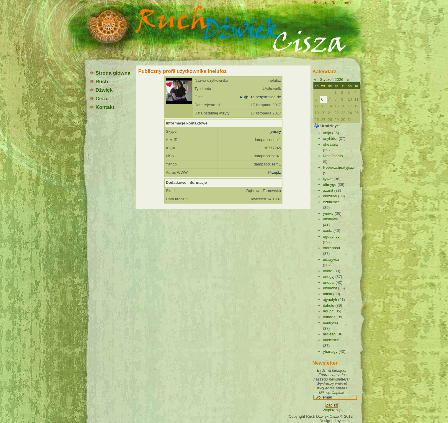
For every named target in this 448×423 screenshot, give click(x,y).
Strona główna (109, 73)
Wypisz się (331, 410)
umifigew (330, 219)
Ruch (98, 81)
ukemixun (331, 340)
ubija (327, 133)
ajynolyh (330, 299)
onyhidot (330, 138)
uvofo (327, 271)
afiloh (327, 294)
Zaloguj (320, 3)
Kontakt (102, 107)
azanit (328, 190)
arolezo (329, 334)
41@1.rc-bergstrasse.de (260, 97)
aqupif (328, 311)
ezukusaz (331, 202)
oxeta (327, 230)
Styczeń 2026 (331, 79)
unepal (328, 282)
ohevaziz (330, 144)
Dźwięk (101, 90)
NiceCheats (333, 156)
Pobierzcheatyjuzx (338, 167)
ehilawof (330, 288)
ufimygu (329, 184)
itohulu (328, 305)
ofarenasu (331, 248)
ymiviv (328, 213)
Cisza (99, 98)
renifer (347, 421)
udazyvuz (331, 259)
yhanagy (330, 351)
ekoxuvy (330, 196)
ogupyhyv (331, 236)
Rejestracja (341, 3)
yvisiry (275, 131)
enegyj (328, 276)
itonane (329, 317)
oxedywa (330, 322)
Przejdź (274, 172)
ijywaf (328, 179)
